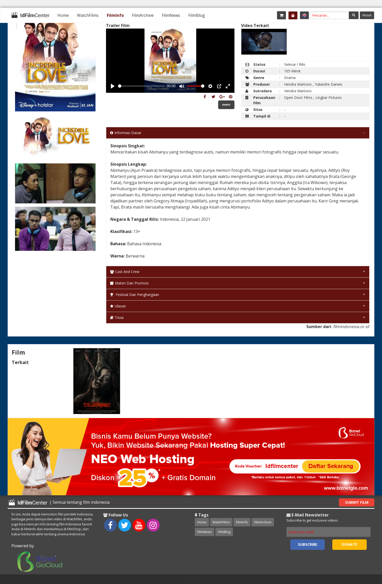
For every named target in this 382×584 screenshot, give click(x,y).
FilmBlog (196, 15)
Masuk (367, 15)
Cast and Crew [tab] (124, 271)
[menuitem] (63, 15)
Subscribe (307, 544)
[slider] (141, 86)
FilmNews (171, 15)
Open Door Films (298, 97)
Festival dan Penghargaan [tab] (134, 294)
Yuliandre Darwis (328, 84)
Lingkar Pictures (328, 97)
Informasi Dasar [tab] (125, 132)
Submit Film (356, 502)
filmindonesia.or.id (351, 326)
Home (63, 15)
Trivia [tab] (117, 317)
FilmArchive (143, 15)
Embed (226, 104)
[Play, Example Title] (113, 86)
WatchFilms (88, 15)
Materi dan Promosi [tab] (129, 283)
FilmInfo (115, 15)
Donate (349, 544)
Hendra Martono (298, 84)
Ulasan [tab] (118, 306)
